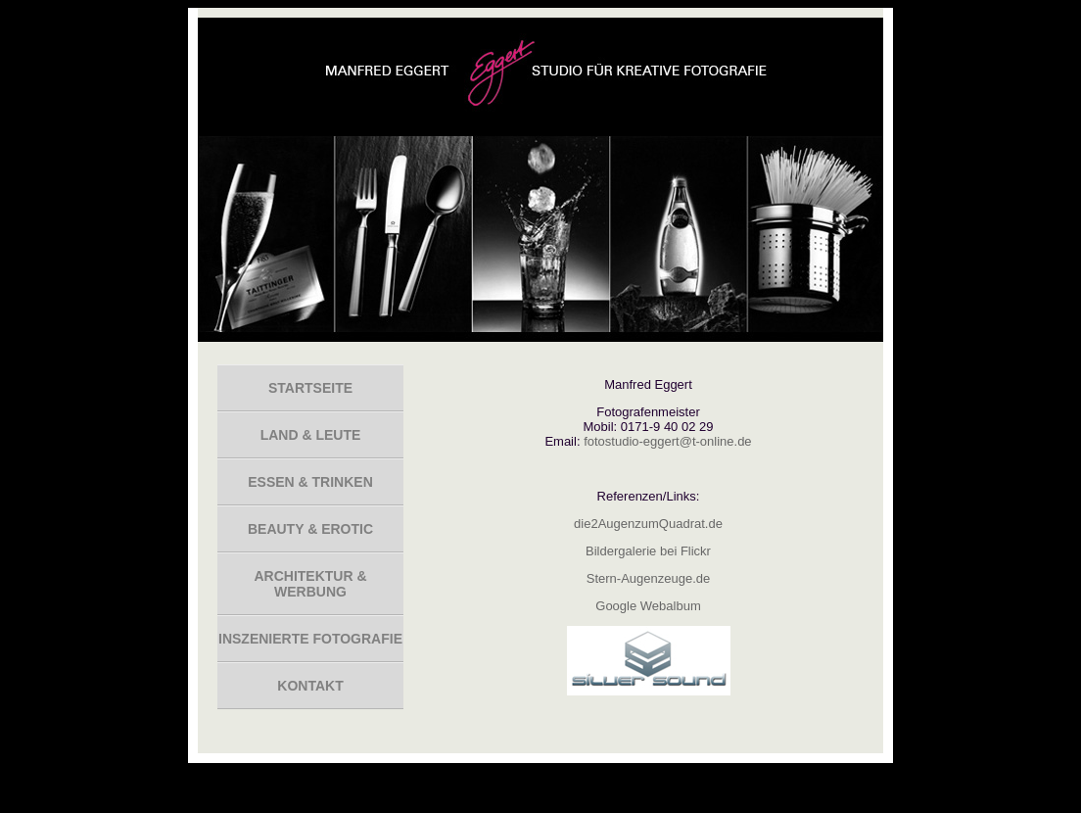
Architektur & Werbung (310, 583)
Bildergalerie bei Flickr (648, 551)
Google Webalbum (647, 605)
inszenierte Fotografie (310, 638)
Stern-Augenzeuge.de (648, 578)
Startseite (310, 388)
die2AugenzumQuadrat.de (648, 523)
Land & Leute (310, 435)
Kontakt (310, 685)
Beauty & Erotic (310, 529)
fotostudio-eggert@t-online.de (667, 441)
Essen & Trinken (310, 482)
